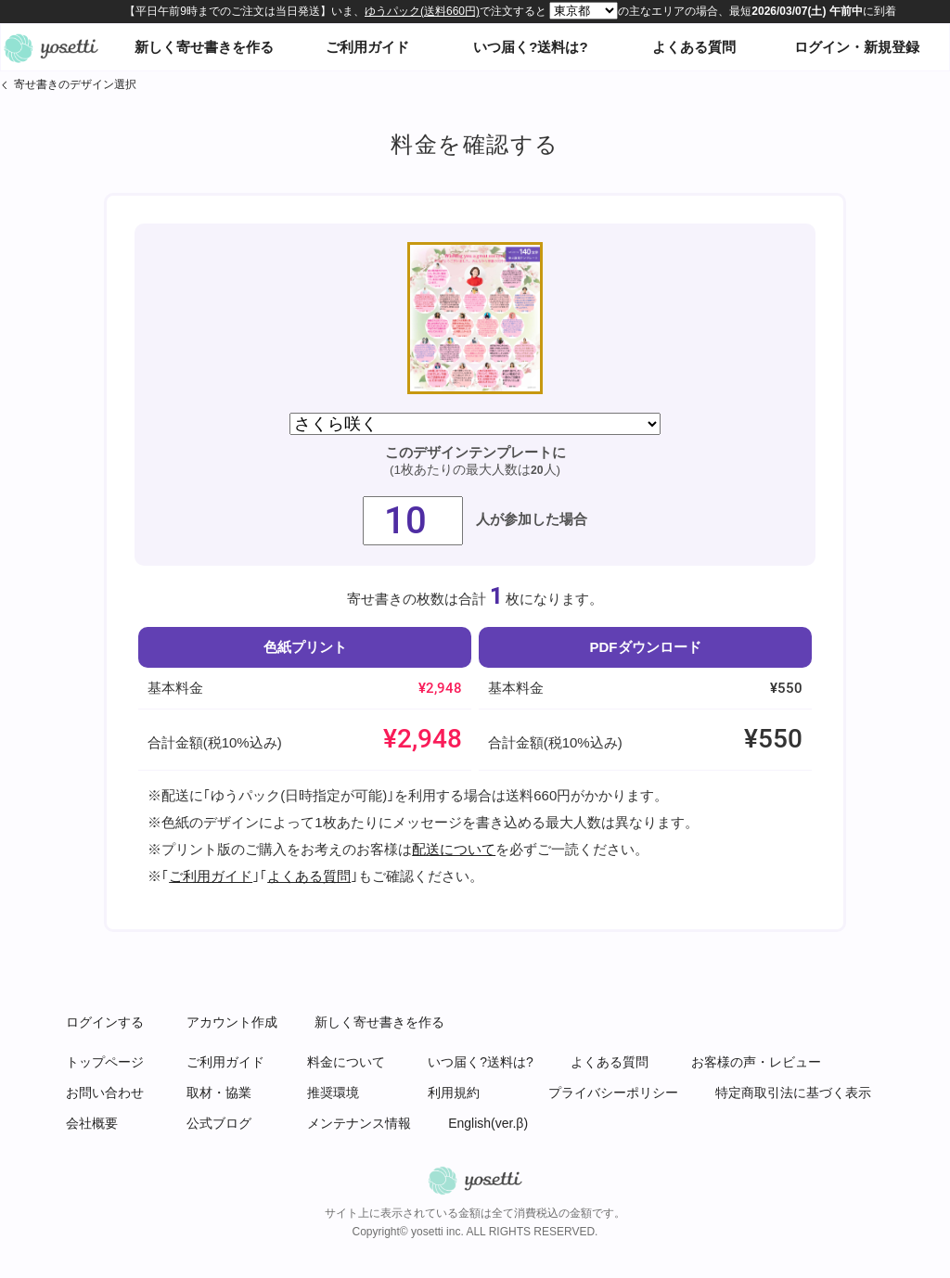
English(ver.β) (488, 1123)
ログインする (105, 1022)
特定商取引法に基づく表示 (793, 1092)
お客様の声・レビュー (756, 1061)
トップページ (105, 1061)
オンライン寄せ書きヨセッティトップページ (51, 47)
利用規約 (454, 1092)
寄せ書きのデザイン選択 (75, 84)
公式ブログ (218, 1123)
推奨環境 (333, 1092)
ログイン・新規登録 (856, 47)
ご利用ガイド (367, 47)
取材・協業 (218, 1092)
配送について (453, 849)
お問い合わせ (105, 1092)
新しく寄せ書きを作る (204, 47)
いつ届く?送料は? (530, 47)
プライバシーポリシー (613, 1092)
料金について (346, 1061)
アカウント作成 (231, 1022)
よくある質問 (694, 47)
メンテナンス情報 (359, 1123)
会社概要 (92, 1123)
